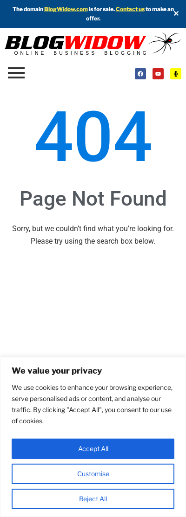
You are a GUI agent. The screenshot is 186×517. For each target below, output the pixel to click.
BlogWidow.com (66, 9)
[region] (93, 437)
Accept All (93, 448)
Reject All (93, 499)
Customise (93, 474)
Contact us (130, 9)
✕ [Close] (176, 14)
